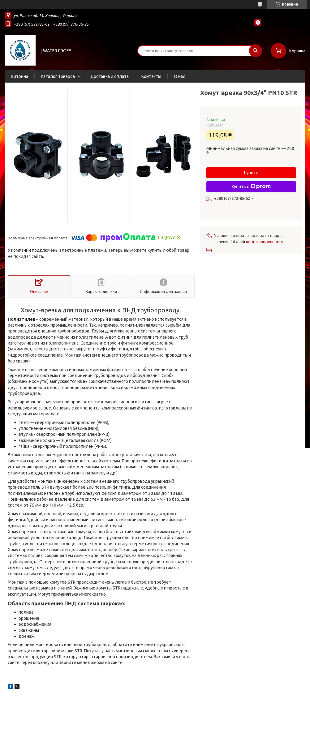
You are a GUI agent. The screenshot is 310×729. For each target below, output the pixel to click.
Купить (251, 172)
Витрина (19, 76)
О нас (179, 76)
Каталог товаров (58, 76)
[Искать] (255, 50)
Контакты (151, 76)
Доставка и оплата (109, 76)
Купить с (251, 186)
